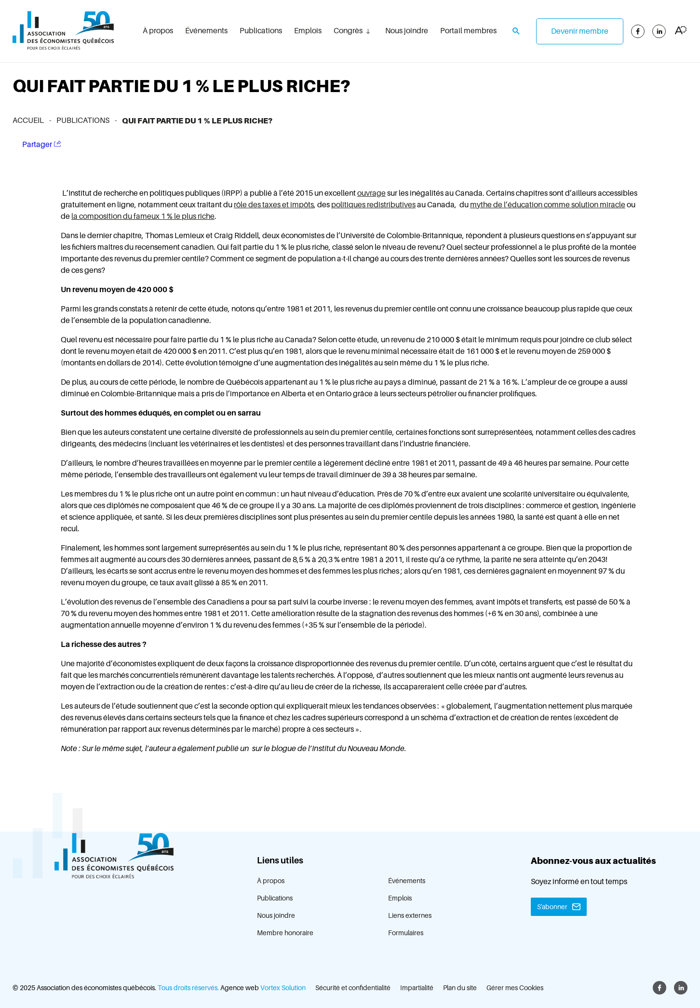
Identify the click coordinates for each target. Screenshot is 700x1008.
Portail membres (468, 31)
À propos (158, 31)
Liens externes (409, 915)
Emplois (308, 31)
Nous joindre (406, 31)
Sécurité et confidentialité (352, 988)
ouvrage (371, 193)
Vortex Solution (283, 988)
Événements (206, 31)
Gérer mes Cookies (514, 988)
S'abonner (552, 907)
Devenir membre (579, 31)
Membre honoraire (285, 933)
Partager (41, 144)
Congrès (348, 31)
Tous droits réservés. (188, 988)
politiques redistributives (373, 205)
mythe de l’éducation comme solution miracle (547, 205)
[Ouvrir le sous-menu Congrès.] (368, 31)
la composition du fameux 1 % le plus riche (143, 216)
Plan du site (460, 988)
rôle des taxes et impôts (274, 205)
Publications (261, 31)
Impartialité (416, 988)
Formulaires (405, 933)
